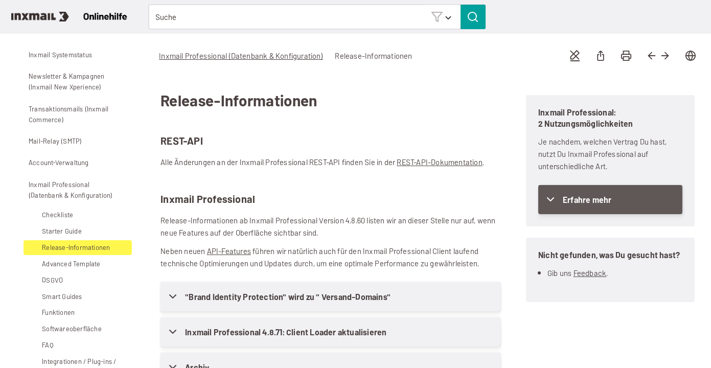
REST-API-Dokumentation (439, 162)
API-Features (229, 251)
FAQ (48, 345)
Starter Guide (54, 231)
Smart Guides (62, 296)
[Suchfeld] (317, 17)
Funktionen (51, 312)
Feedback (590, 273)
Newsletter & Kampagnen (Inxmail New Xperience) (58, 81)
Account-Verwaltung (51, 163)
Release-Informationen (76, 247)
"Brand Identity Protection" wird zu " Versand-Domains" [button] (288, 297)
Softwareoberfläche (64, 328)
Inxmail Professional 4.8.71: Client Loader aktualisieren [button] (285, 332)
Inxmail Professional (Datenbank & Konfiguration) (62, 190)
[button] (441, 17)
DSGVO (45, 280)
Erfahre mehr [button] (587, 200)
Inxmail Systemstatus (60, 55)
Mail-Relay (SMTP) (47, 141)
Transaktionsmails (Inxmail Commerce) (60, 114)
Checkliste (57, 215)
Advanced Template (63, 264)
